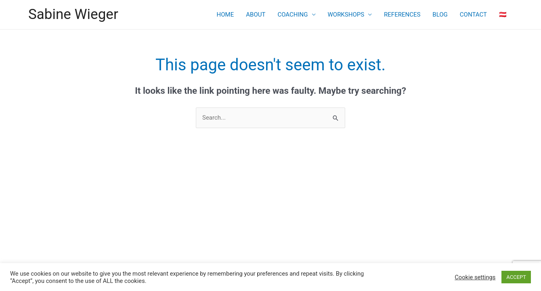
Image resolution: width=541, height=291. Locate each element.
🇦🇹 (503, 14)
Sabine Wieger (73, 14)
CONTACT (473, 14)
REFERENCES (402, 14)
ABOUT (255, 14)
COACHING (292, 14)
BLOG (440, 14)
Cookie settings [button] (475, 277)
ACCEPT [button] (516, 277)
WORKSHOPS (346, 14)
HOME (225, 14)
